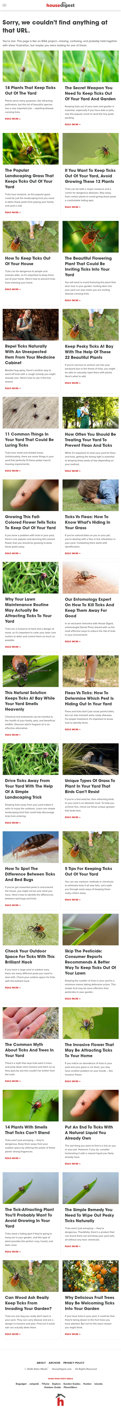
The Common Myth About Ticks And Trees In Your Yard (29, 1050)
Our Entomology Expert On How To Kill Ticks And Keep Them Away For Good (89, 608)
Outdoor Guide (52, 1387)
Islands (98, 1384)
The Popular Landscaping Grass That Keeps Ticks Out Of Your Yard (29, 179)
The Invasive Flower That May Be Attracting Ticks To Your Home (89, 1050)
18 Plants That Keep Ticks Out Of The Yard (30, 91)
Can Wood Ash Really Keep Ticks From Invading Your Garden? (28, 1303)
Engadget (21, 1384)
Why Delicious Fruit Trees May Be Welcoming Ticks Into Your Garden (89, 1303)
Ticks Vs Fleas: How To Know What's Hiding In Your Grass (87, 522)
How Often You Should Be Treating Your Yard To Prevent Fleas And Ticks (90, 440)
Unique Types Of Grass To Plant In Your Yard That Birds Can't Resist (90, 786)
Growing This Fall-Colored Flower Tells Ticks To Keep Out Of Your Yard (30, 522)
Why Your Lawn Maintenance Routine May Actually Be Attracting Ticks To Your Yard (28, 611)
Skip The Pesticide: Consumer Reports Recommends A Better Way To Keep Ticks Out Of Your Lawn (90, 962)
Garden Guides (72, 1384)
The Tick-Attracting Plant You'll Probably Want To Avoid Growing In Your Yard (29, 1218)
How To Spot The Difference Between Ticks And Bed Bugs (30, 874)
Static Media (40, 1369)
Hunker (87, 1384)
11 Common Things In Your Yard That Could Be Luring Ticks (29, 440)
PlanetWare (70, 1387)
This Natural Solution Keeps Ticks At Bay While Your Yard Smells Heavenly (30, 701)
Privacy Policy (73, 1363)
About (41, 1363)
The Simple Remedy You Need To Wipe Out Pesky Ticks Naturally (89, 1215)
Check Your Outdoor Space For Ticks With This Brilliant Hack (30, 956)
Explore (56, 1384)
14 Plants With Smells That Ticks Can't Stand (27, 1130)
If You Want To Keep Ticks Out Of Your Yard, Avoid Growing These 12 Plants (90, 176)
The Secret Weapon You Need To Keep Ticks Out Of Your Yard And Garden (90, 93)
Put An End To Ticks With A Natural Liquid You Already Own (89, 1133)
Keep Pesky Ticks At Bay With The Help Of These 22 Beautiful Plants (89, 352)
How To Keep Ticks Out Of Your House (27, 261)
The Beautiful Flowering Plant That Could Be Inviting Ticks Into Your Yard (88, 267)
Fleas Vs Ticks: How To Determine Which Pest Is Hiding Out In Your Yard (89, 698)
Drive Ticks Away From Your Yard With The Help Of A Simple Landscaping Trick (29, 789)
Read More (12, 118)
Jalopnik (34, 1384)
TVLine (45, 1384)
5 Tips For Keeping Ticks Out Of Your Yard (88, 871)
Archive (54, 1363)
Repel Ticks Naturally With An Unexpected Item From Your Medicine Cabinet (30, 355)
